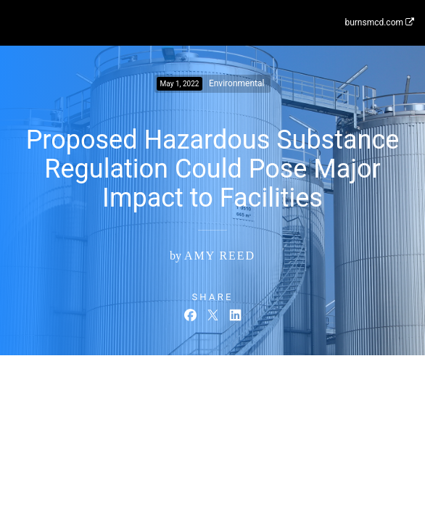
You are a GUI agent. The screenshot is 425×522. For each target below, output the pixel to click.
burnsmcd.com (379, 22)
